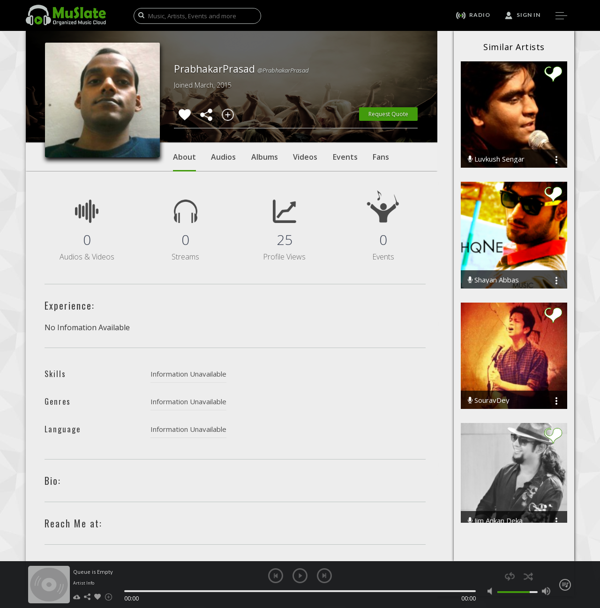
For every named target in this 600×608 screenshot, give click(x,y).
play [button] (300, 575)
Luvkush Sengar (496, 159)
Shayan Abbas (493, 280)
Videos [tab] (305, 157)
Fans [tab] (381, 157)
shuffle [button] (528, 576)
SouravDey (489, 400)
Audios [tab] (223, 157)
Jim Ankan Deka (495, 521)
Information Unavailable (188, 373)
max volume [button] (546, 591)
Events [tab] (345, 157)
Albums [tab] (264, 157)
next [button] (324, 575)
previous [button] (275, 575)
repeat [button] (510, 576)
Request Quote (388, 114)
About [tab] (184, 161)
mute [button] (492, 591)
